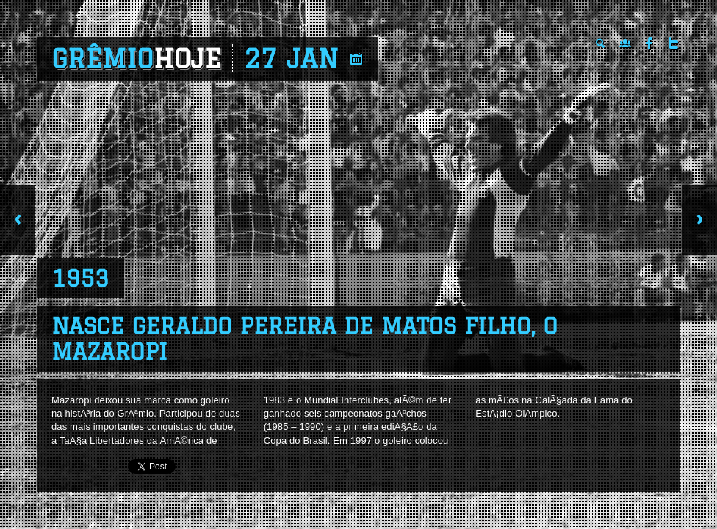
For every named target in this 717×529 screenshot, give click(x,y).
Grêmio (136, 58)
